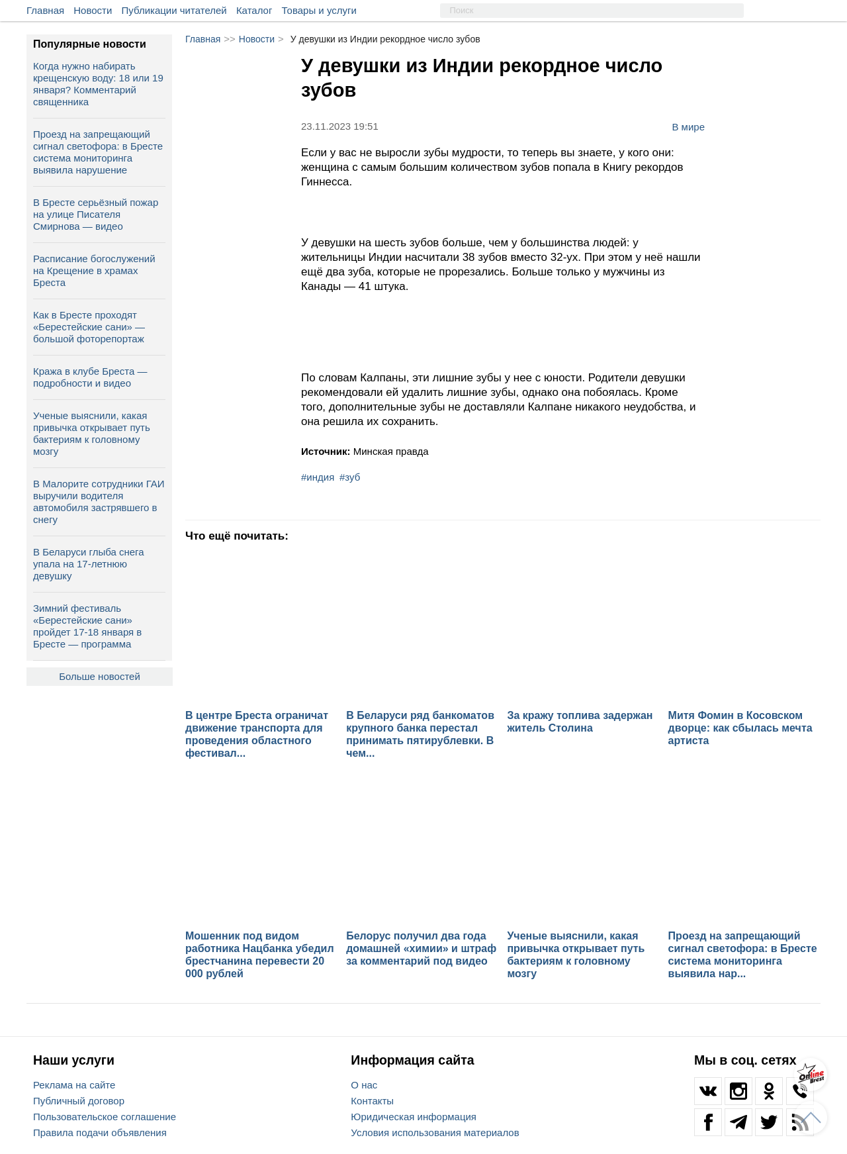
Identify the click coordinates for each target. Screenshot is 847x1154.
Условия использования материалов (435, 1132)
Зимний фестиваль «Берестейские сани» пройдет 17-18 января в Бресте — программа (87, 625)
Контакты (372, 1100)
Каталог (254, 10)
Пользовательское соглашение (104, 1116)
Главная (45, 10)
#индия (317, 477)
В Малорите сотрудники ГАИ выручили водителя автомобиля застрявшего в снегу (99, 501)
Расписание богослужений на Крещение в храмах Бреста (94, 270)
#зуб (349, 477)
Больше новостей (99, 676)
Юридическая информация (413, 1116)
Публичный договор (78, 1100)
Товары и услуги (319, 10)
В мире (688, 126)
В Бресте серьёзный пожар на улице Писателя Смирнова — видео (95, 214)
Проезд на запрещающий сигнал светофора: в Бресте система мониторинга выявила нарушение (98, 151)
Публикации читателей (174, 10)
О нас (364, 1084)
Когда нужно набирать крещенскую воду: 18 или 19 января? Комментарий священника (98, 83)
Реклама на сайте (74, 1084)
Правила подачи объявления (100, 1132)
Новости (92, 10)
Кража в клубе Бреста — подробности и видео (90, 377)
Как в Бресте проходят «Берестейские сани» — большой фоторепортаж (89, 326)
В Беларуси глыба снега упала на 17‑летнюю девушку (88, 563)
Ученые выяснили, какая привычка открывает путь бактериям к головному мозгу (91, 433)
